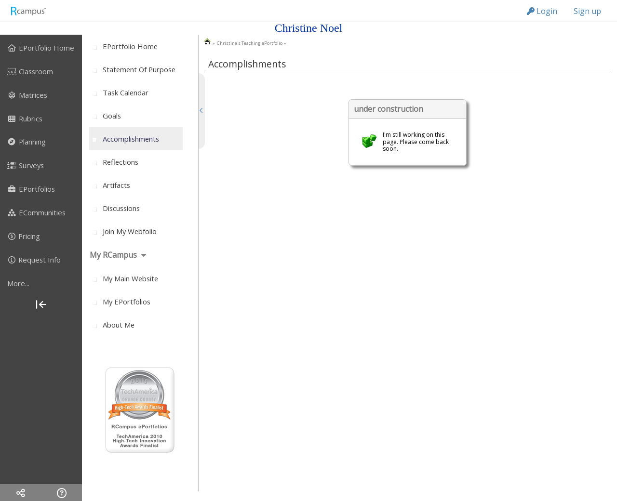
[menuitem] (41, 47)
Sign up (587, 11)
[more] (41, 283)
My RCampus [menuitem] (113, 255)
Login (542, 11)
